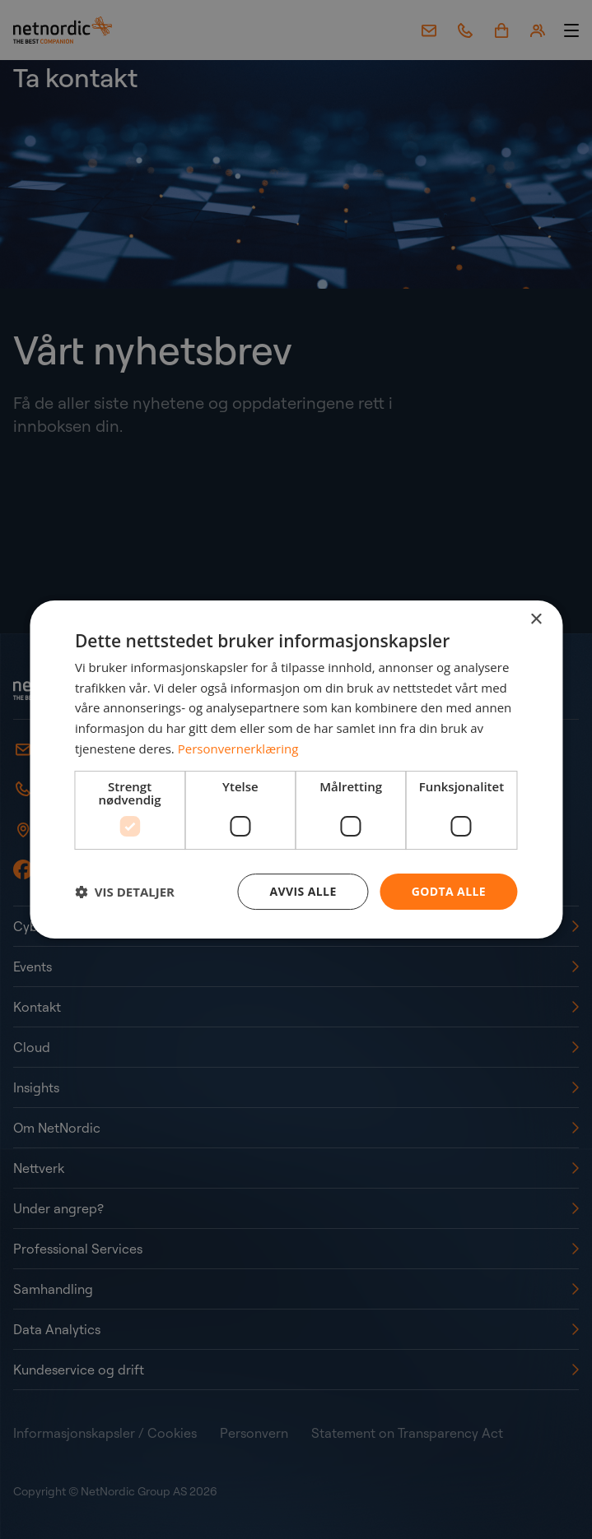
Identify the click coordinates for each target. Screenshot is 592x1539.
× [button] (535, 620)
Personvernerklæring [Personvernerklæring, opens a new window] (238, 748)
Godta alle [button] (449, 891)
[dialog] (296, 769)
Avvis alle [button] (303, 891)
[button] (125, 891)
